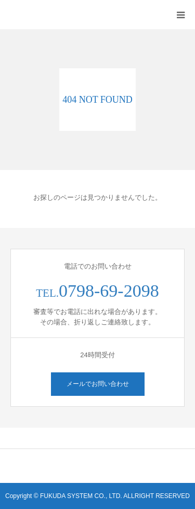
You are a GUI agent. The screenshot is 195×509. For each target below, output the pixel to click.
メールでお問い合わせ (98, 383)
